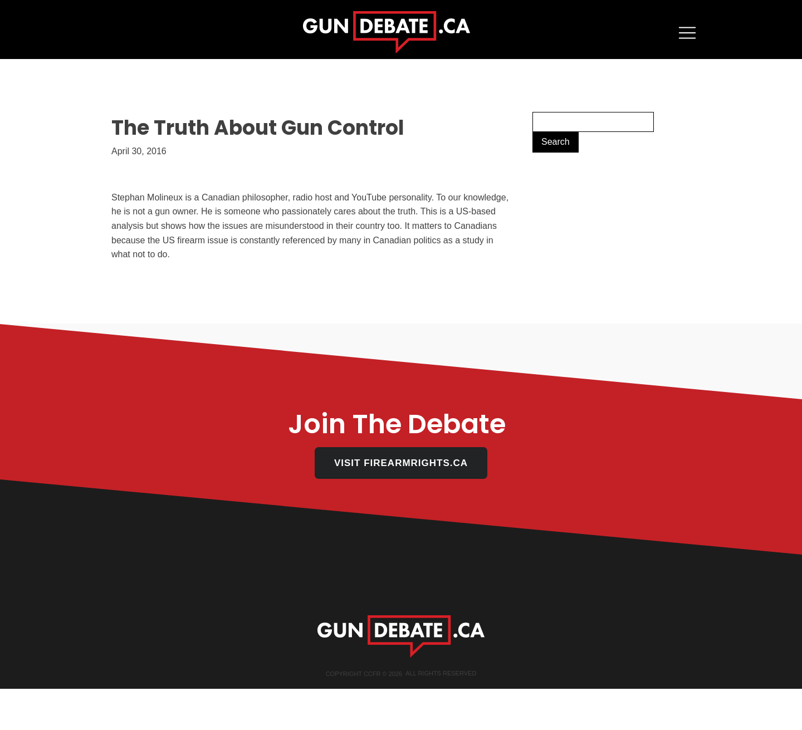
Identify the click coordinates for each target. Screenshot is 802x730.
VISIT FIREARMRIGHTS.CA (401, 463)
